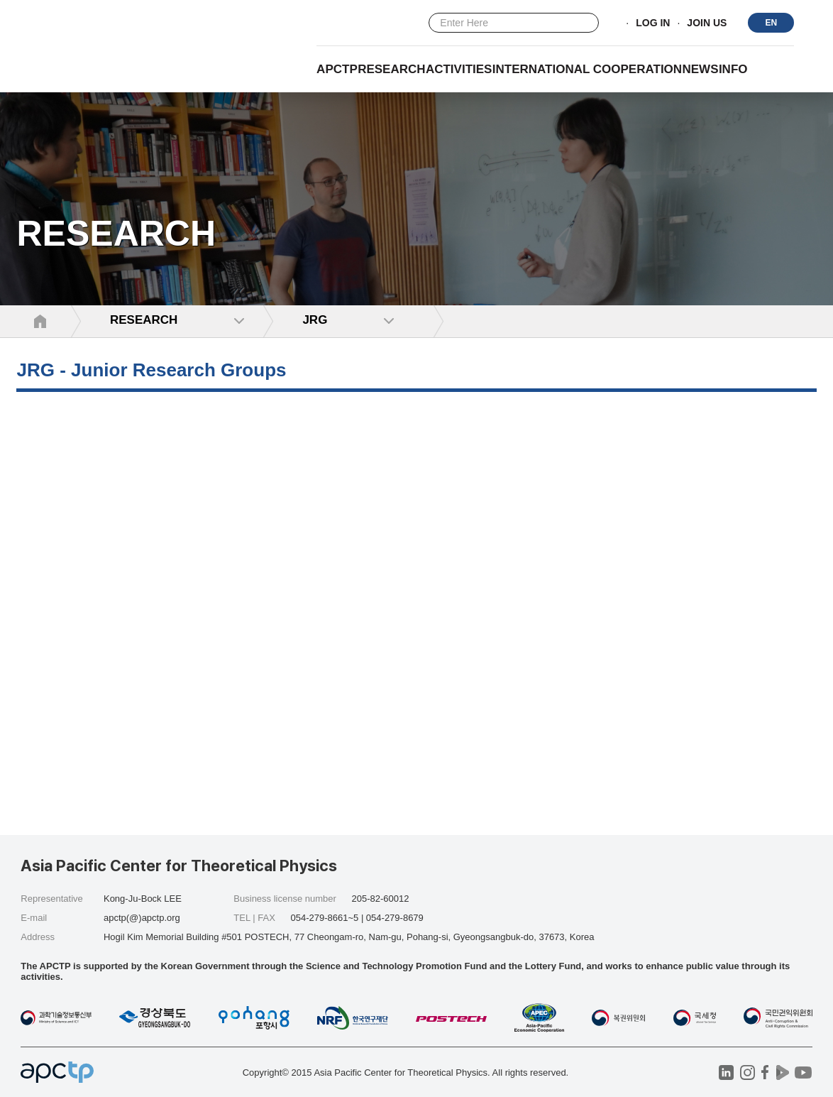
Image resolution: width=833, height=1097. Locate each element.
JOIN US (707, 23)
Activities (459, 69)
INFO (733, 69)
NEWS (701, 69)
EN (772, 23)
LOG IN (653, 23)
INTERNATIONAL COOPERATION (587, 69)
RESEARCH (391, 69)
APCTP (337, 69)
